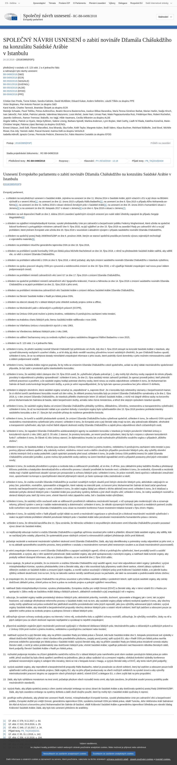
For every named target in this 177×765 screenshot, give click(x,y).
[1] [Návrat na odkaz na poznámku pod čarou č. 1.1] (4, 721)
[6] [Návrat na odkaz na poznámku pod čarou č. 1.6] (4, 737)
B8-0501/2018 (10, 84)
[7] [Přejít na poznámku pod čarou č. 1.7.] (124, 208)
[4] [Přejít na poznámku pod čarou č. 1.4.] (105, 205)
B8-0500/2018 (10, 81)
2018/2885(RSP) (23, 143)
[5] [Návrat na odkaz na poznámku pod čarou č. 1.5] (4, 734)
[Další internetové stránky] (159, 3)
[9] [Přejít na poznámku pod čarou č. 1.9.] (33, 239)
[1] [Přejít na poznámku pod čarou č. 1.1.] (36, 201)
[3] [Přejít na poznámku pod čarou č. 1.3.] (16, 205)
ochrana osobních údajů (117, 762)
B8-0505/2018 (10, 91)
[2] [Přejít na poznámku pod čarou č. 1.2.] (101, 201)
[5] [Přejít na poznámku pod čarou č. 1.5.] (18, 208)
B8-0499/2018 (10, 77)
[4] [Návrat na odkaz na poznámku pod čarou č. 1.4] (4, 731)
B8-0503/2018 (10, 87)
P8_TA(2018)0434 (154, 161)
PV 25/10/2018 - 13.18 (107, 161)
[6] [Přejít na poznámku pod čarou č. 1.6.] (80, 208)
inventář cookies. (163, 762)
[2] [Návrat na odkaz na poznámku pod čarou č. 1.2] (4, 724)
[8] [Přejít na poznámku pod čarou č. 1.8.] (23, 217)
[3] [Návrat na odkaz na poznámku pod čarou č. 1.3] (4, 727)
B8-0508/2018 (10, 94)
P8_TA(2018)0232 (30, 731)
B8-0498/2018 (10, 74)
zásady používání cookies (141, 762)
